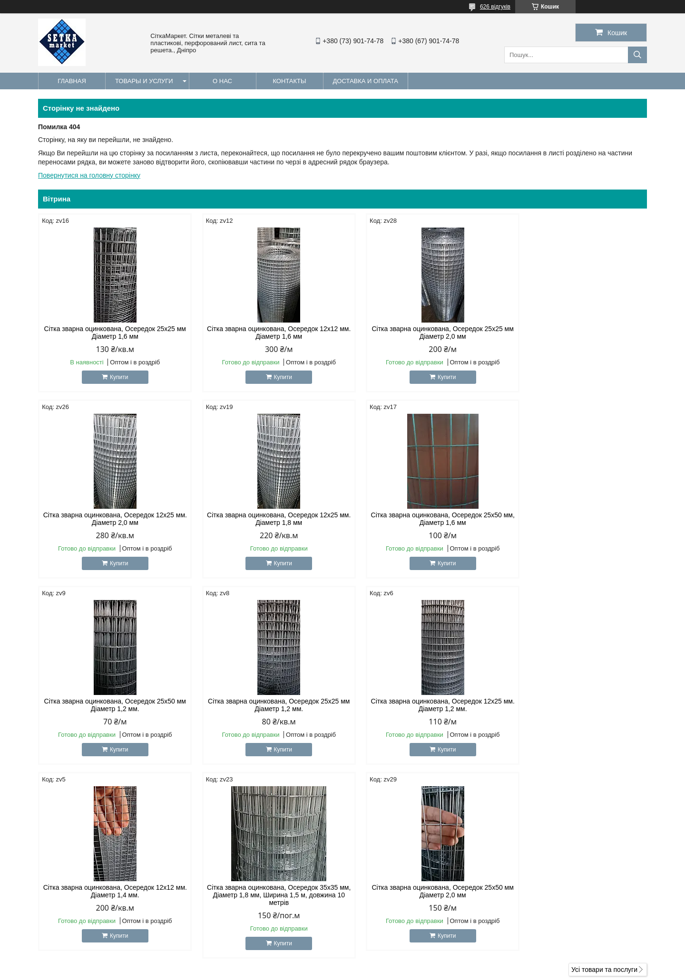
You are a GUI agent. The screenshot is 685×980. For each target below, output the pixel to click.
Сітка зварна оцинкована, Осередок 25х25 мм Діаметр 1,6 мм (110, 332)
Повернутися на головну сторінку (89, 175)
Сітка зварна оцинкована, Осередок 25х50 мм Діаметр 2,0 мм (574, 705)
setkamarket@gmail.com (394, 887)
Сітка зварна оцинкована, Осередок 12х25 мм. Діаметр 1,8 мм (110, 518)
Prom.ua (387, 962)
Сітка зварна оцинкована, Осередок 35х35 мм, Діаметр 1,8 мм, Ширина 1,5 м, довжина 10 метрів (420, 708)
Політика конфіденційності (402, 971)
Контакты (289, 81)
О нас (222, 81)
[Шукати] (637, 55)
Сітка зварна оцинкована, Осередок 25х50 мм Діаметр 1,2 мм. (419, 518)
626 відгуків (495, 6)
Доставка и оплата (365, 81)
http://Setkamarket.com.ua (396, 874)
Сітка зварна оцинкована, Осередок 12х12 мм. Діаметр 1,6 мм (265, 332)
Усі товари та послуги (604, 783)
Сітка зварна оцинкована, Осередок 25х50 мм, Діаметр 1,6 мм (265, 518)
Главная (72, 81)
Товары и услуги (144, 81)
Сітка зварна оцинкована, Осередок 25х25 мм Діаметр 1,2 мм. (574, 518)
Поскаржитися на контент (328, 971)
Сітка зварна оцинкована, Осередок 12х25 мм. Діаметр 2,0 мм (574, 332)
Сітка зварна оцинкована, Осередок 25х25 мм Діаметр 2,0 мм (419, 332)
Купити (114, 377)
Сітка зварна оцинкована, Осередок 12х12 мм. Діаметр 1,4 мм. (265, 705)
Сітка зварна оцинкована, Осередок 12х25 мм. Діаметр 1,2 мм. (110, 705)
